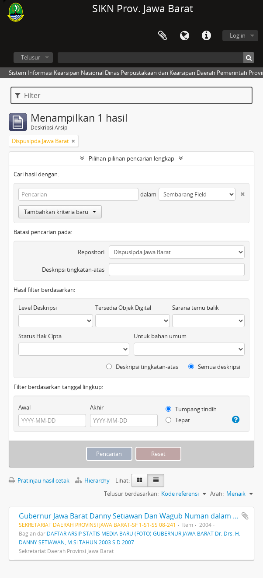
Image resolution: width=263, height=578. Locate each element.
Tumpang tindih (191, 409)
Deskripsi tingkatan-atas (73, 269)
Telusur (30, 57)
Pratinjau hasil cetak (39, 480)
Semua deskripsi (214, 367)
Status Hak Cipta (40, 336)
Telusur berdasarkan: (131, 493)
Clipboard (162, 36)
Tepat (178, 420)
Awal (24, 407)
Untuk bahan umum (160, 336)
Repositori (91, 252)
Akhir (97, 407)
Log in (238, 35)
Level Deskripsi (37, 308)
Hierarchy (93, 480)
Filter (28, 95)
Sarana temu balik (195, 308)
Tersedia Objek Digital (123, 308)
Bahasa (184, 36)
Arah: (217, 493)
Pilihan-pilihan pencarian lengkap (131, 158)
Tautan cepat (206, 36)
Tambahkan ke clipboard (245, 515)
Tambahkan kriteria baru (60, 212)
